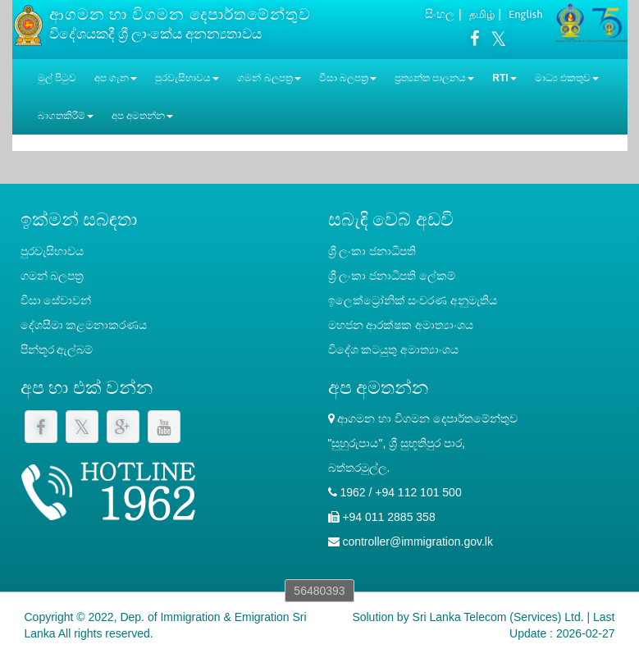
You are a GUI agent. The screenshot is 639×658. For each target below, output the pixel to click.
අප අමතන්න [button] (142, 115)
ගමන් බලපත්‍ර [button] (268, 78)
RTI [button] (504, 78)
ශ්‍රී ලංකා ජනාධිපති (372, 251)
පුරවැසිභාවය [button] (187, 78)
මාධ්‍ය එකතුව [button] (567, 78)
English (525, 14)
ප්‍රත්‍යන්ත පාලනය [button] (434, 78)
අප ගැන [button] (115, 78)
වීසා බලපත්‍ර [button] (348, 78)
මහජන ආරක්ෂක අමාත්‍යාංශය (401, 324)
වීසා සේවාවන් (56, 300)
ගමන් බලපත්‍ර (52, 275)
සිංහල (439, 14)
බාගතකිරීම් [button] (66, 115)
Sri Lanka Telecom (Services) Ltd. (498, 617)
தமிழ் (482, 14)
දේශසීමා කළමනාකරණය (84, 324)
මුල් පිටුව (57, 78)
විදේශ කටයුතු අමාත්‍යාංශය (393, 349)
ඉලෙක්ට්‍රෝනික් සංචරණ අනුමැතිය (413, 300)
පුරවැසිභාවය (52, 251)
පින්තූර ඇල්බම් (57, 349)
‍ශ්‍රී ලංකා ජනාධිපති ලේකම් (392, 275)
